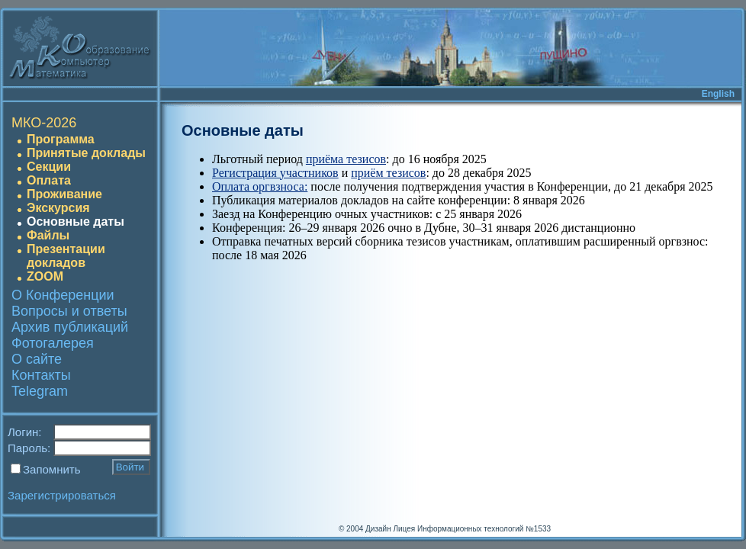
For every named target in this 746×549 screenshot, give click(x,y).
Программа (61, 139)
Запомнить (52, 469)
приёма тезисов (346, 158)
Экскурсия (58, 207)
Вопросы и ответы (69, 311)
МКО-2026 (43, 122)
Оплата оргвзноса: (259, 186)
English (718, 93)
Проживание (64, 194)
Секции (49, 166)
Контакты (41, 375)
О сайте (36, 359)
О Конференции (62, 295)
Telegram (39, 391)
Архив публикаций (69, 327)
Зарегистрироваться (62, 495)
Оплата (49, 180)
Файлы (48, 235)
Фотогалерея (52, 343)
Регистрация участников (275, 172)
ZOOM (45, 276)
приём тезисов (388, 172)
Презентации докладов (66, 255)
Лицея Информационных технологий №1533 (472, 529)
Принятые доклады (86, 152)
